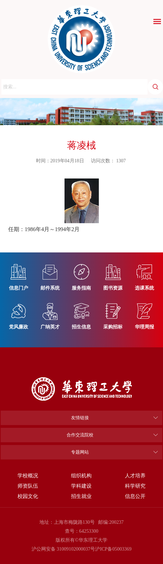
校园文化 (28, 496)
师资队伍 (28, 486)
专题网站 (80, 452)
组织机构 (81, 475)
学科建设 (81, 486)
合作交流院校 (80, 434)
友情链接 (80, 417)
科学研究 (135, 486)
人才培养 (135, 475)
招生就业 (81, 496)
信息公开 (135, 496)
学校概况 (28, 475)
